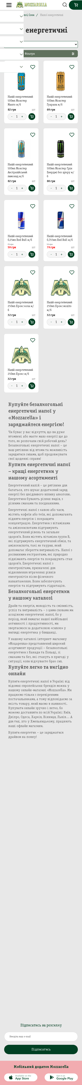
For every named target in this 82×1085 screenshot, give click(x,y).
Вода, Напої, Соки (23, 15)
